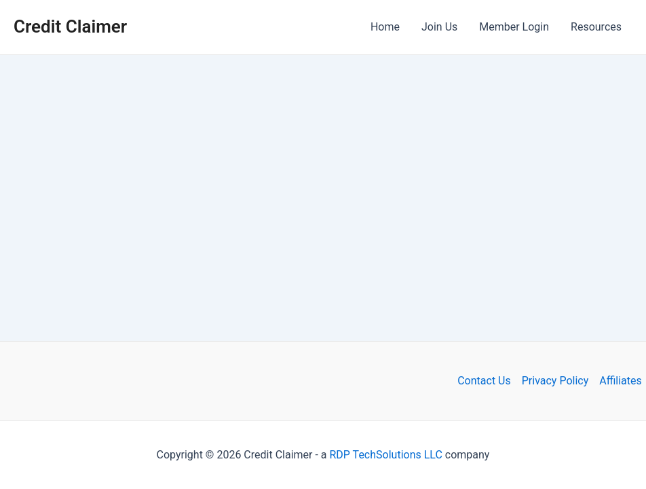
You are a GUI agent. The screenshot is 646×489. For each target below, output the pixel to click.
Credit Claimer (70, 26)
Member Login (514, 26)
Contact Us (484, 380)
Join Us (439, 26)
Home (385, 26)
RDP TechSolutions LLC (386, 454)
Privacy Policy (555, 380)
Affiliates (620, 380)
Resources (596, 26)
